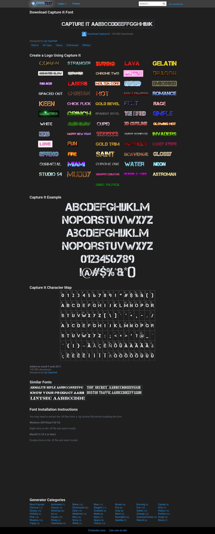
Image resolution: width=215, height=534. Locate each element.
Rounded (122, 517)
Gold (77, 510)
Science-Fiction (147, 517)
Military (86, 45)
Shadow (36, 520)
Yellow (99, 523)
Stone (162, 520)
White (77, 523)
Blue (98, 504)
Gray (119, 510)
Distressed (72, 45)
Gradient (100, 510)
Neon (119, 513)
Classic (56, 507)
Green (142, 510)
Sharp (56, 520)
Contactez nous (96, 530)
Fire (118, 507)
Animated (58, 504)
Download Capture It (96, 33)
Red (76, 517)
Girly (162, 507)
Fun (141, 507)
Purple (56, 517)
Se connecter (176, 4)
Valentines (58, 523)
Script (163, 517)
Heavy (59, 45)
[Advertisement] (14, 56)
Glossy (35, 510)
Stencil (35, 45)
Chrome (36, 507)
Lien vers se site (118, 530)
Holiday (35, 513)
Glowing (57, 510)
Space (99, 520)
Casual (163, 504)
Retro (98, 517)
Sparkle (120, 520)
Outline (164, 513)
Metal (98, 513)
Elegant (100, 507)
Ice (54, 513)
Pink (34, 517)
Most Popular (37, 504)
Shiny (77, 520)
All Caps (47, 45)
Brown (120, 504)
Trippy (35, 523)
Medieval (79, 513)
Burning (142, 504)
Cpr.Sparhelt (50, 41)
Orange (143, 513)
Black (77, 504)
